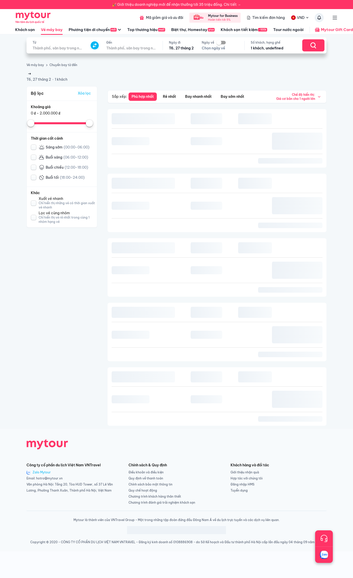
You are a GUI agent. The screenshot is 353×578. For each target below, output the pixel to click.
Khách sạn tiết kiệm (244, 29)
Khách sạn (25, 29)
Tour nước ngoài (288, 29)
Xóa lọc (84, 93)
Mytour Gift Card (331, 30)
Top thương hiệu (146, 29)
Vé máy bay (52, 31)
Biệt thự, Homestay (193, 29)
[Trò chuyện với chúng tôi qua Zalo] (324, 555)
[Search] (313, 45)
